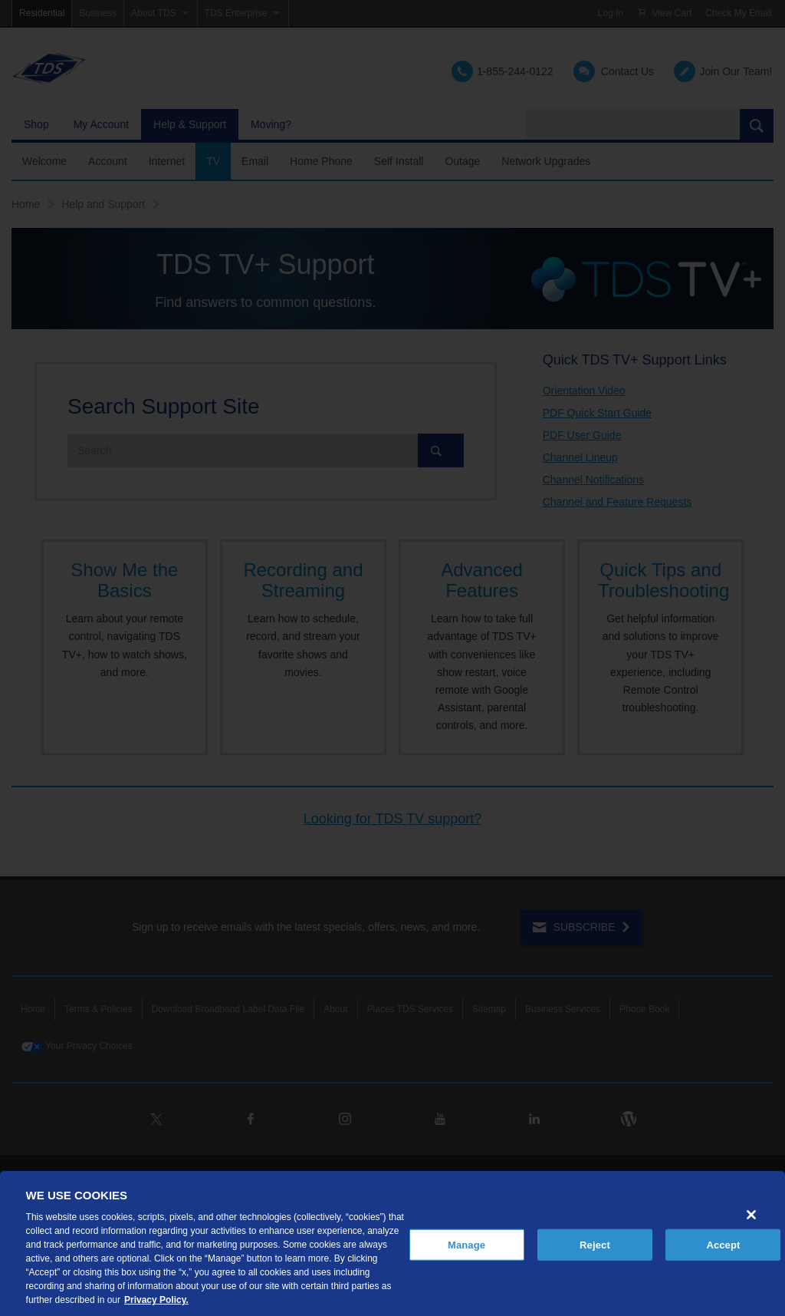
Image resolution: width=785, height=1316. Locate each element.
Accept (723, 1244)
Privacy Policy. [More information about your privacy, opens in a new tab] (156, 1300)
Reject (595, 1244)
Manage (466, 1244)
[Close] (751, 1215)
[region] (392, 1243)
